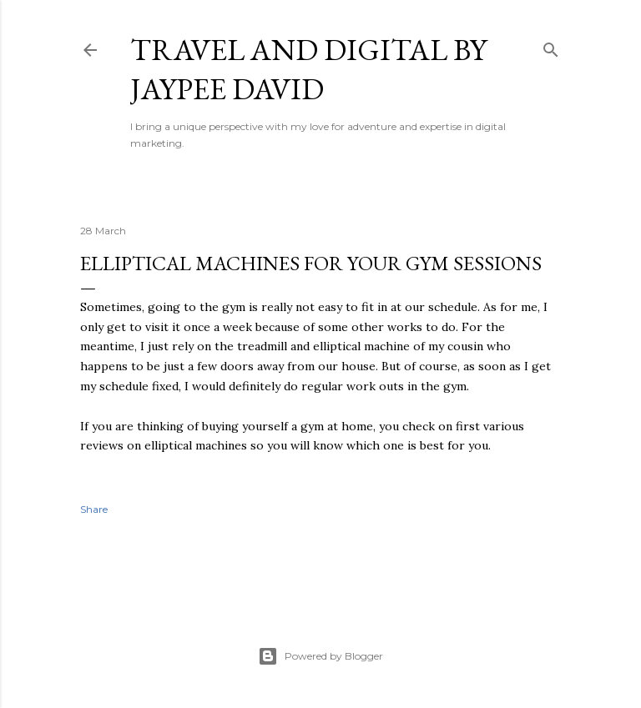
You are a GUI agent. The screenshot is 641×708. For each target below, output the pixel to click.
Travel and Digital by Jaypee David (308, 69)
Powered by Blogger (320, 656)
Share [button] (94, 509)
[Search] (551, 46)
